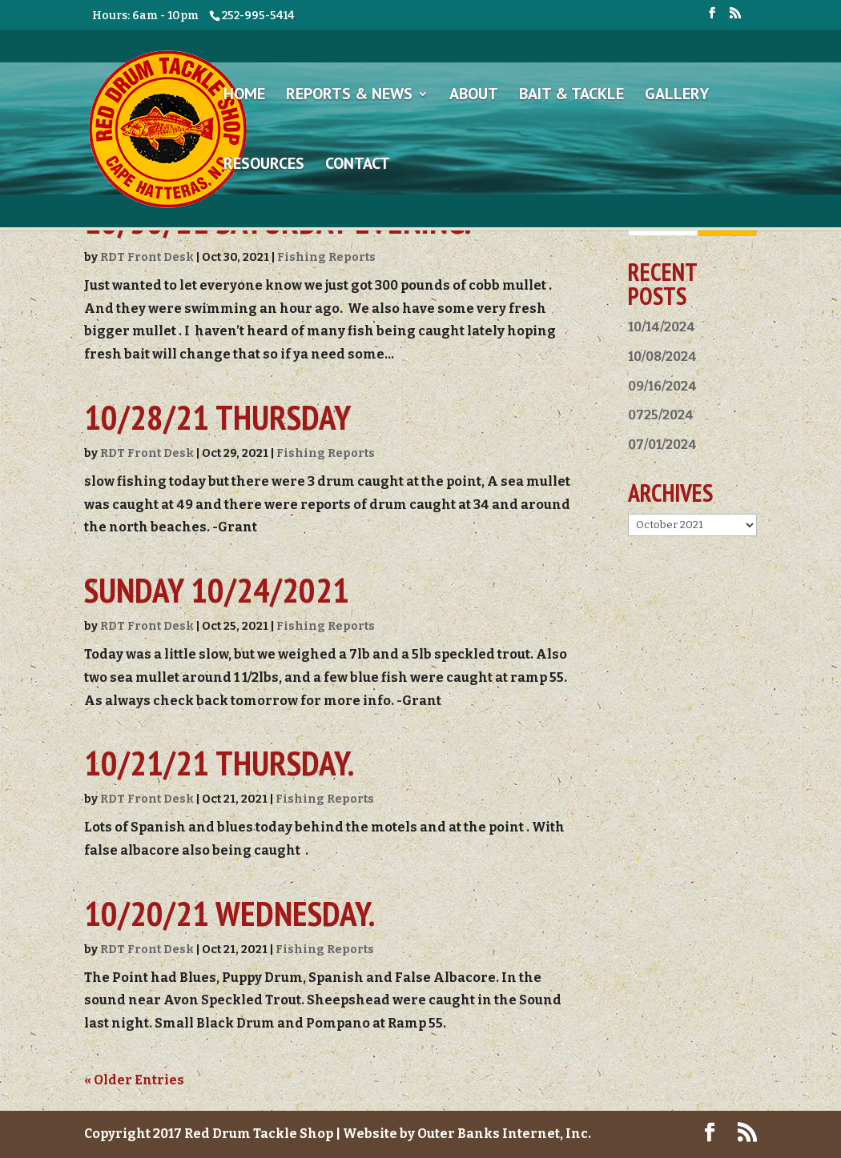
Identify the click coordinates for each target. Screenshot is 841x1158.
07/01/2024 (662, 444)
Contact (357, 166)
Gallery (677, 96)
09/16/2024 (662, 386)
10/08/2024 (662, 356)
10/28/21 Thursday (217, 417)
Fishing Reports (326, 257)
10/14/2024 (661, 327)
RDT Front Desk (147, 257)
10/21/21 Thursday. (219, 762)
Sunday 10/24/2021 (216, 589)
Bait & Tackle (571, 96)
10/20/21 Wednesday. (229, 913)
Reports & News (349, 96)
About (473, 96)
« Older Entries (134, 1080)
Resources (263, 166)
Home (244, 96)
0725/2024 (661, 415)
